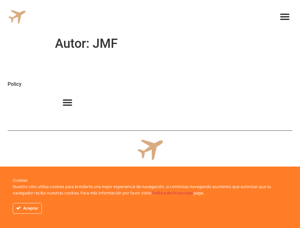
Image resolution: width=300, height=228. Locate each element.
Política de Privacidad (172, 193)
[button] (284, 16)
